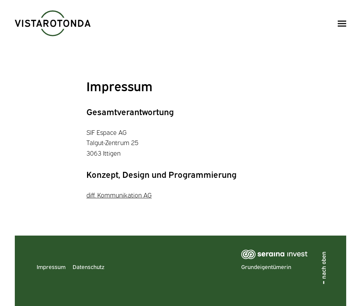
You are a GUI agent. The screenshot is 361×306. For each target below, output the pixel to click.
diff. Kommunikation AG (119, 195)
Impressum (51, 266)
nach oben (323, 265)
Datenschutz (88, 266)
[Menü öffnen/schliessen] (342, 23)
